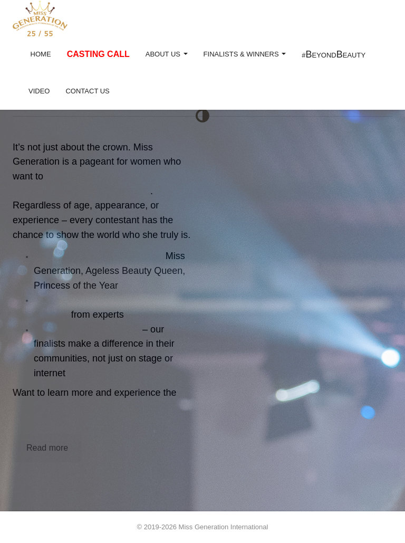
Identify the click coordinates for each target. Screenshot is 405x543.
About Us (167, 54)
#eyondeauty (333, 54)
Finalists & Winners (245, 54)
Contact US (87, 91)
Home (39, 54)
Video (39, 91)
